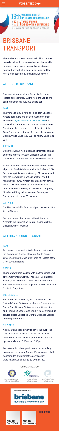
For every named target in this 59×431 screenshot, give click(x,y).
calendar (13, 419)
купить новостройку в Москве (30, 120)
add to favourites (29, 419)
